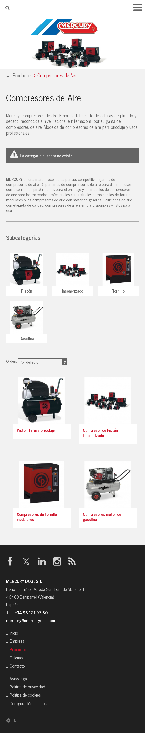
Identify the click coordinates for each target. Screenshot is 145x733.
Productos (22, 75)
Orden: (36, 361)
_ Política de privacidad (25, 686)
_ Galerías (14, 657)
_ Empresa (15, 640)
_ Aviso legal (17, 678)
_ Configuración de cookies (29, 703)
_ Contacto (15, 665)
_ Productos (17, 649)
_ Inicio (12, 632)
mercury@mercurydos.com (30, 620)
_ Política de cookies (23, 694)
